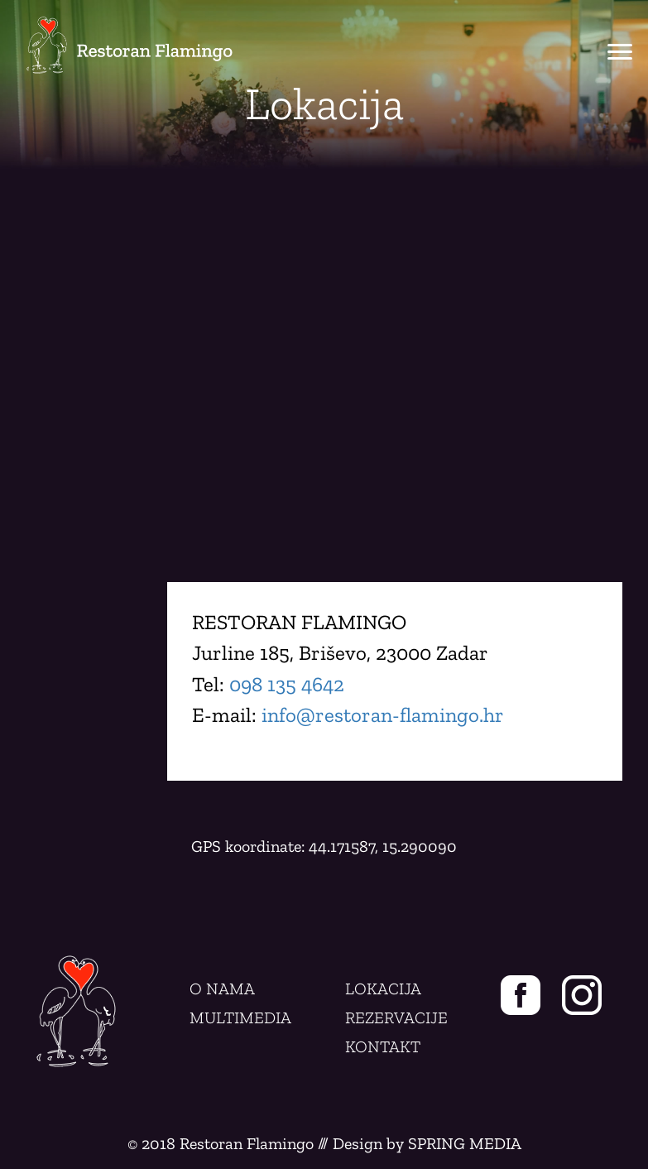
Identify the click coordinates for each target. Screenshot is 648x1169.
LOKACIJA (383, 988)
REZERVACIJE (396, 1017)
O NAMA (222, 988)
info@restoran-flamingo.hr (383, 714)
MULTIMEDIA (240, 1017)
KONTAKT (382, 1046)
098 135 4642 (286, 683)
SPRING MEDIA (464, 1143)
